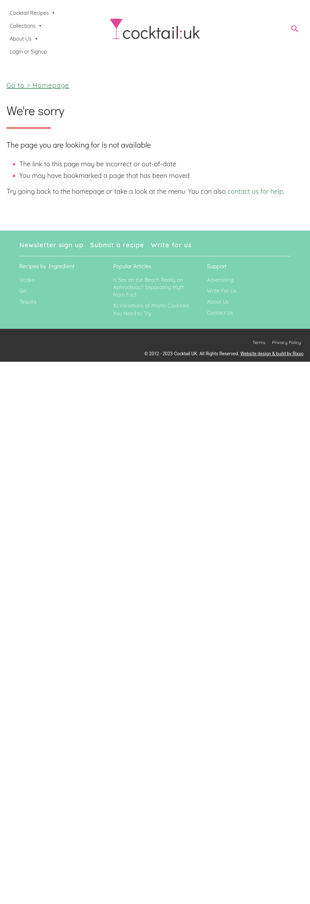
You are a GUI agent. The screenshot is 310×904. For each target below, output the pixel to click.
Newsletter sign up (51, 245)
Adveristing (220, 280)
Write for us (171, 245)
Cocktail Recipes (33, 12)
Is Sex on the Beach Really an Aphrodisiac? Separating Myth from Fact (148, 287)
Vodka (27, 280)
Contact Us (220, 313)
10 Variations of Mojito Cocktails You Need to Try (151, 309)
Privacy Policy (286, 342)
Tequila (27, 302)
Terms (259, 342)
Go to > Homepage (37, 85)
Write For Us (222, 291)
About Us (24, 38)
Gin (23, 291)
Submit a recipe (117, 245)
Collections (26, 25)
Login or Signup (28, 51)
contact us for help (255, 191)
